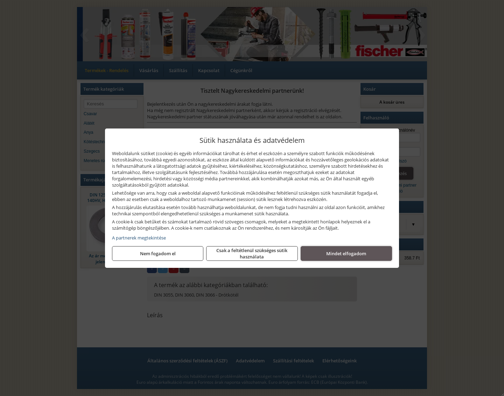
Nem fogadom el (158, 253)
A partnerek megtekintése (139, 238)
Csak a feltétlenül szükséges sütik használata (251, 253)
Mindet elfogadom (346, 253)
